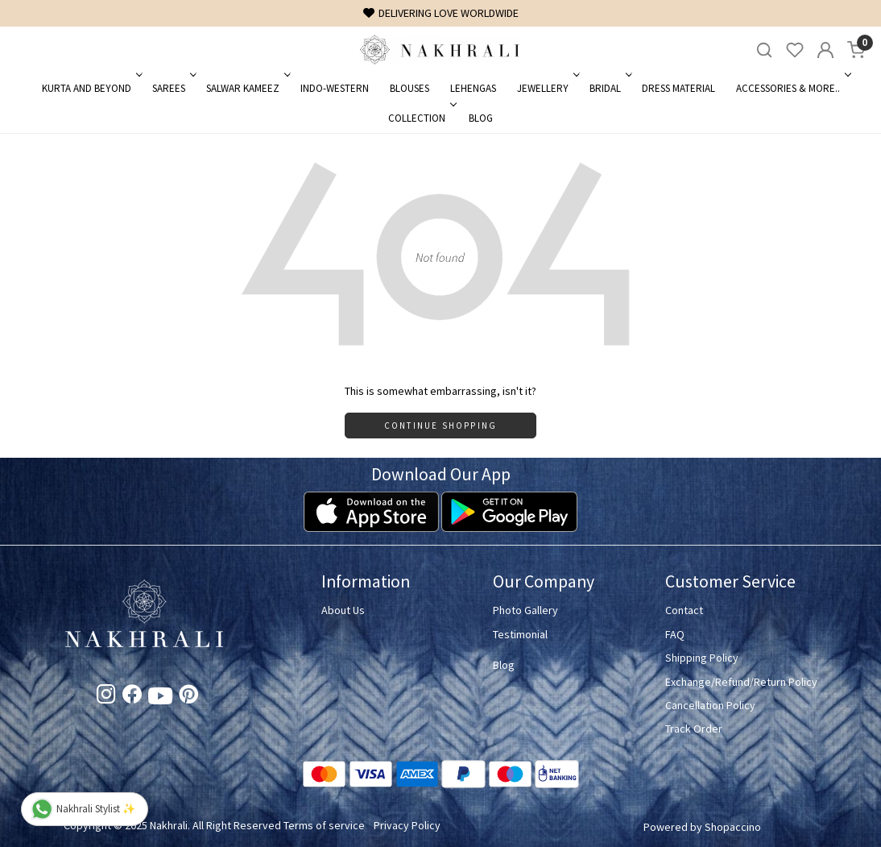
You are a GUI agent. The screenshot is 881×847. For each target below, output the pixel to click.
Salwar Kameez (246, 88)
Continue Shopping (440, 425)
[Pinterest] (188, 697)
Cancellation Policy (710, 705)
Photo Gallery (525, 610)
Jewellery (547, 88)
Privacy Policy (407, 825)
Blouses (409, 88)
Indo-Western (334, 88)
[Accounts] (825, 50)
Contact (684, 610)
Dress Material (678, 88)
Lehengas (473, 88)
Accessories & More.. (792, 88)
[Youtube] (160, 698)
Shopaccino (733, 827)
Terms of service (324, 825)
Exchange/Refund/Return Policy (741, 682)
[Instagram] (106, 697)
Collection (420, 118)
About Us (343, 610)
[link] (764, 50)
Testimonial (520, 634)
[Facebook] (132, 697)
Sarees (172, 88)
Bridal (609, 88)
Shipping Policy (701, 657)
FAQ (675, 634)
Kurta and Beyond (90, 88)
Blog (481, 118)
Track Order (693, 728)
